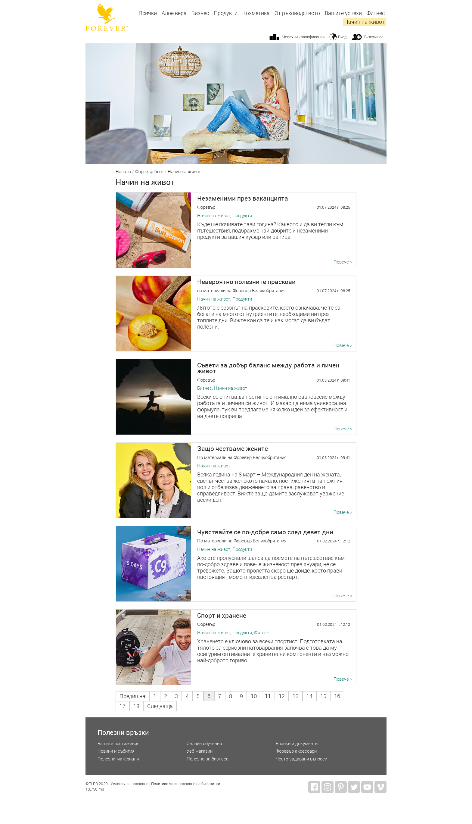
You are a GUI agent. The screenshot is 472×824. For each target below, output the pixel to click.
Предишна (132, 696)
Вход (342, 36)
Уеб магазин (200, 751)
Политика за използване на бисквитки (185, 784)
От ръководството (297, 13)
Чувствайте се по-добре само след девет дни (265, 532)
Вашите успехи (343, 13)
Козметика (256, 13)
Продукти (226, 13)
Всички (148, 13)
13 (296, 696)
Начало (123, 171)
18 (136, 706)
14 (309, 696)
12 (282, 696)
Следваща (160, 706)
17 (123, 706)
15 (323, 696)
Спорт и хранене (221, 615)
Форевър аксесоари (296, 751)
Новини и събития (116, 751)
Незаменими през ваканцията (242, 198)
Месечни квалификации (303, 36)
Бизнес (200, 13)
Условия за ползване (129, 784)
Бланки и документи (297, 743)
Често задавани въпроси (301, 759)
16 (337, 696)
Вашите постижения (118, 743)
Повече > (343, 262)
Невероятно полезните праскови (246, 281)
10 (254, 696)
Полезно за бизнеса (207, 759)
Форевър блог (149, 171)
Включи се (374, 36)
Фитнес (376, 13)
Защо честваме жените (232, 448)
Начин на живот (364, 21)
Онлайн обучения (204, 743)
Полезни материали (118, 759)
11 (268, 696)
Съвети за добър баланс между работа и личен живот (268, 368)
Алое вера (174, 13)
